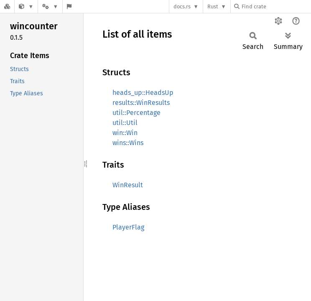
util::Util (125, 123)
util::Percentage (136, 113)
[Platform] (50, 6)
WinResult (127, 185)
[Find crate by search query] (276, 6)
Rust (212, 6)
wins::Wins (127, 143)
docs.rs (182, 6)
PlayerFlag (128, 227)
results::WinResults (141, 103)
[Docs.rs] (7, 6)
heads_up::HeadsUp (142, 93)
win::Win (125, 133)
